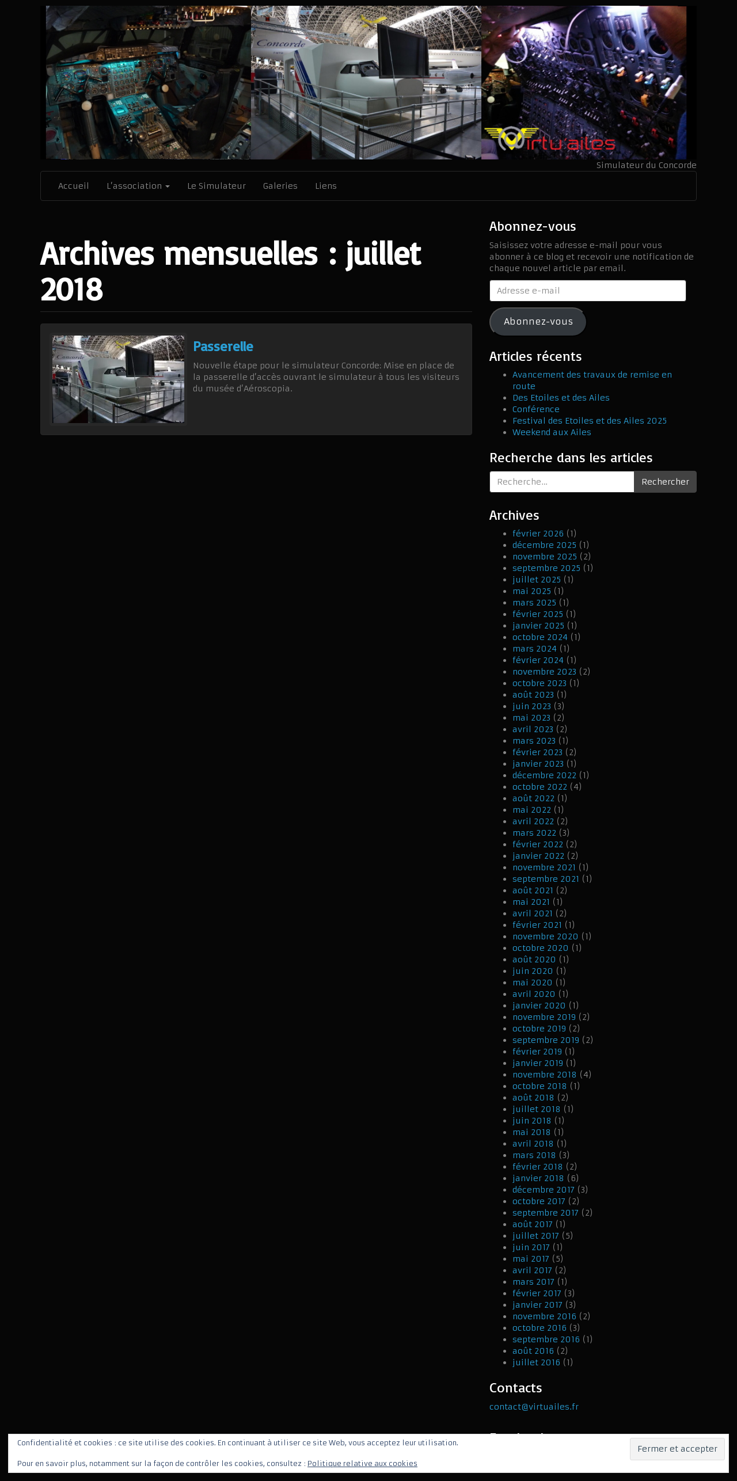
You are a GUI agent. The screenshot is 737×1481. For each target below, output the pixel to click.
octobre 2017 (538, 1201)
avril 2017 (532, 1270)
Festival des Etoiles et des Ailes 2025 (589, 421)
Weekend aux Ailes (551, 432)
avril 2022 (533, 821)
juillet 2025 (536, 579)
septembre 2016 (546, 1339)
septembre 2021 (545, 879)
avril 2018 (533, 1144)
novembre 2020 (545, 936)
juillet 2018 (536, 1109)
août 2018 (533, 1097)
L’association (138, 186)
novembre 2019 (544, 1017)
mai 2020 (532, 982)
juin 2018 (532, 1120)
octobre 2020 (540, 948)
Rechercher (665, 482)
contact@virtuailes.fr (534, 1407)
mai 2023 (531, 718)
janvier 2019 (537, 1063)
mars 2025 (534, 602)
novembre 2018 (544, 1074)
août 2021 (532, 890)
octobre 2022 (539, 787)
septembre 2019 (545, 1040)
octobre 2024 (540, 637)
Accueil (73, 186)
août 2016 (533, 1351)
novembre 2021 (544, 867)
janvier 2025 (538, 625)
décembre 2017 (543, 1190)
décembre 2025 (544, 545)
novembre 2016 (544, 1316)
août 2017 (532, 1224)
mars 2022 (534, 833)
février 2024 (538, 660)
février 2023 (537, 752)
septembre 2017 (545, 1213)
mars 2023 (534, 741)
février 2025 (537, 614)
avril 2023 (532, 729)
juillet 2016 (536, 1362)
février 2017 (536, 1293)
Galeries (280, 186)
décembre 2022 (544, 775)
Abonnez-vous (538, 321)
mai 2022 (531, 810)
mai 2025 (531, 591)
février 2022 (537, 844)
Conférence (536, 409)
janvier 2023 (538, 764)
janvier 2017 (537, 1305)
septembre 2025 (546, 568)
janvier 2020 (539, 1005)
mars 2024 (534, 649)
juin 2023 (531, 706)
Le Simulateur (216, 186)
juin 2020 (532, 971)
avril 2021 (532, 913)
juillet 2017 (535, 1236)
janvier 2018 (538, 1178)
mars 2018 (534, 1155)
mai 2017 (530, 1259)
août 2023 (533, 695)
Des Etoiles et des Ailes (561, 398)
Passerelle (223, 346)
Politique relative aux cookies (362, 1463)
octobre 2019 (539, 1028)
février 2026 (538, 533)
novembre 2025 (544, 556)
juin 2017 (531, 1247)
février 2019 (537, 1051)
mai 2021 (531, 902)
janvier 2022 (538, 856)
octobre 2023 (539, 683)
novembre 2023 (544, 672)
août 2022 (533, 798)
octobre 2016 (539, 1328)
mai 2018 (531, 1132)
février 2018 (537, 1167)
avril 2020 (534, 994)
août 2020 (534, 959)
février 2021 (537, 925)
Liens (326, 186)
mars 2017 (533, 1282)
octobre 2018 (539, 1086)
